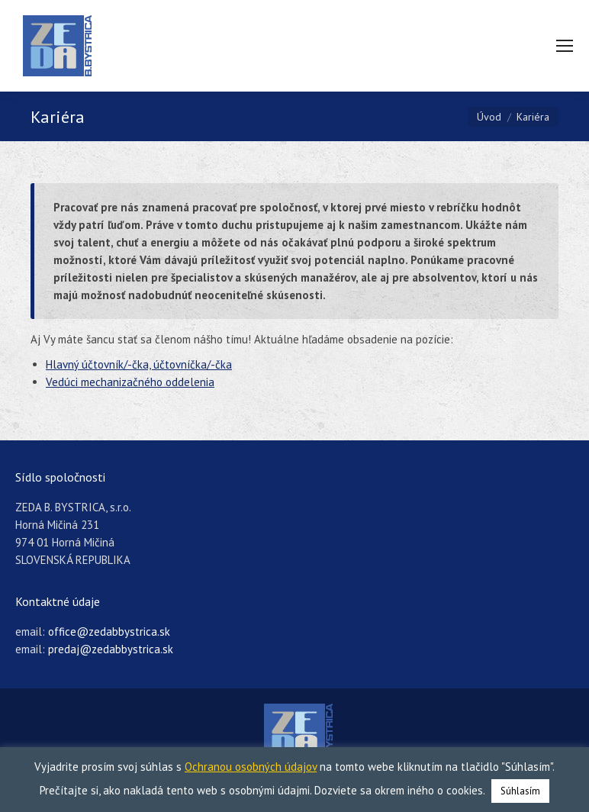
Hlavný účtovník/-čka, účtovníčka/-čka (139, 364)
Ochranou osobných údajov (251, 766)
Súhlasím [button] (520, 791)
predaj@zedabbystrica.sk (110, 649)
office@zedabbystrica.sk (109, 631)
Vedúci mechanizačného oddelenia (130, 382)
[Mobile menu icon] (564, 46)
